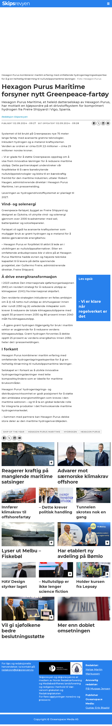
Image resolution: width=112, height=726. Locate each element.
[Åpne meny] (108, 3)
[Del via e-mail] (108, 123)
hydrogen (70, 432)
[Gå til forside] (52, 3)
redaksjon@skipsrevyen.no (18, 670)
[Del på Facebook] (94, 123)
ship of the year (13, 432)
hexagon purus (90, 432)
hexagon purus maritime (44, 432)
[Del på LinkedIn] (103, 123)
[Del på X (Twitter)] (98, 123)
